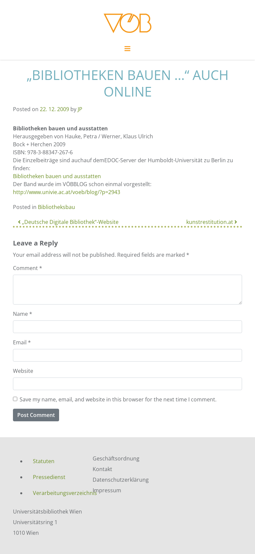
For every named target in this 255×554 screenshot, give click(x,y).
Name (22, 313)
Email (22, 342)
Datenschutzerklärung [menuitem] (121, 479)
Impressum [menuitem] (107, 490)
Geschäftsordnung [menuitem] (116, 458)
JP (80, 109)
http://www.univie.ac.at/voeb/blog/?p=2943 (66, 192)
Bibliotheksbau (56, 207)
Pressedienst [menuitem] (49, 477)
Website (23, 371)
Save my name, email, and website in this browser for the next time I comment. (118, 399)
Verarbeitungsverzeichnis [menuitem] (58, 493)
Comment (27, 268)
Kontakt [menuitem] (102, 469)
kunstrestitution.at (211, 222)
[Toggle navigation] (127, 50)
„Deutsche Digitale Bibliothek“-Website (68, 222)
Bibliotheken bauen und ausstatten (57, 176)
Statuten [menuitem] (43, 461)
